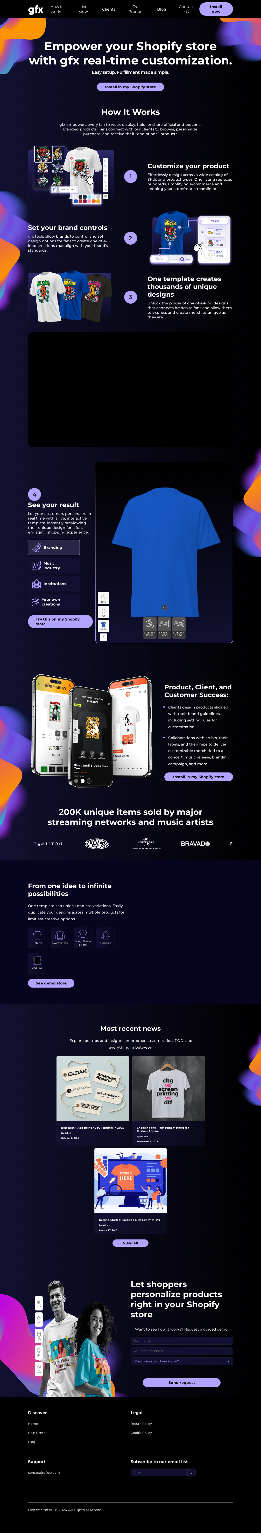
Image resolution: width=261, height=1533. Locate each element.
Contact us (186, 9)
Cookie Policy (141, 1433)
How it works (56, 9)
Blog (161, 9)
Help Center (37, 1433)
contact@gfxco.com (44, 1472)
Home (33, 1424)
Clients (108, 9)
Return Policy (141, 1424)
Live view (83, 9)
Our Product (136, 9)
